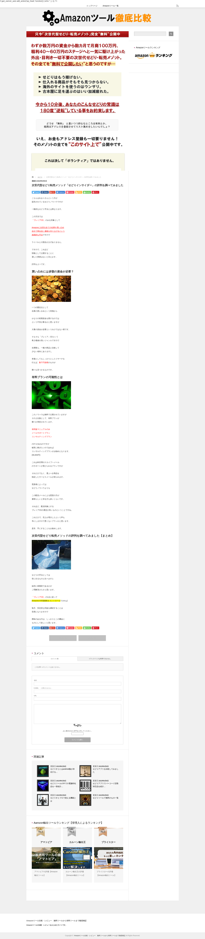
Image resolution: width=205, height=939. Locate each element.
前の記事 (63, 638)
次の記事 (92, 638)
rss (177, 6)
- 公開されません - (43, 688)
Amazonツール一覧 (110, 6)
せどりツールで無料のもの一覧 (105, 798)
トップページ (91, 6)
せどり (40, 177)
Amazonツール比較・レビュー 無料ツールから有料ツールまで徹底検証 (56, 921)
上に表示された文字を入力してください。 (77, 731)
